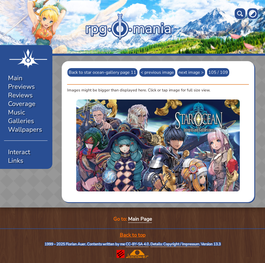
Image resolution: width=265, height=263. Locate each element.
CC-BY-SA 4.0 (137, 244)
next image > (191, 72)
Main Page (140, 219)
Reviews (20, 95)
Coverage (21, 103)
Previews (21, 86)
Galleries (21, 121)
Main (15, 78)
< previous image (157, 72)
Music (16, 112)
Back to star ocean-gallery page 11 (102, 72)
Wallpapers (25, 129)
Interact (19, 152)
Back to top (133, 235)
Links (15, 160)
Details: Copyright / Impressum (174, 244)
